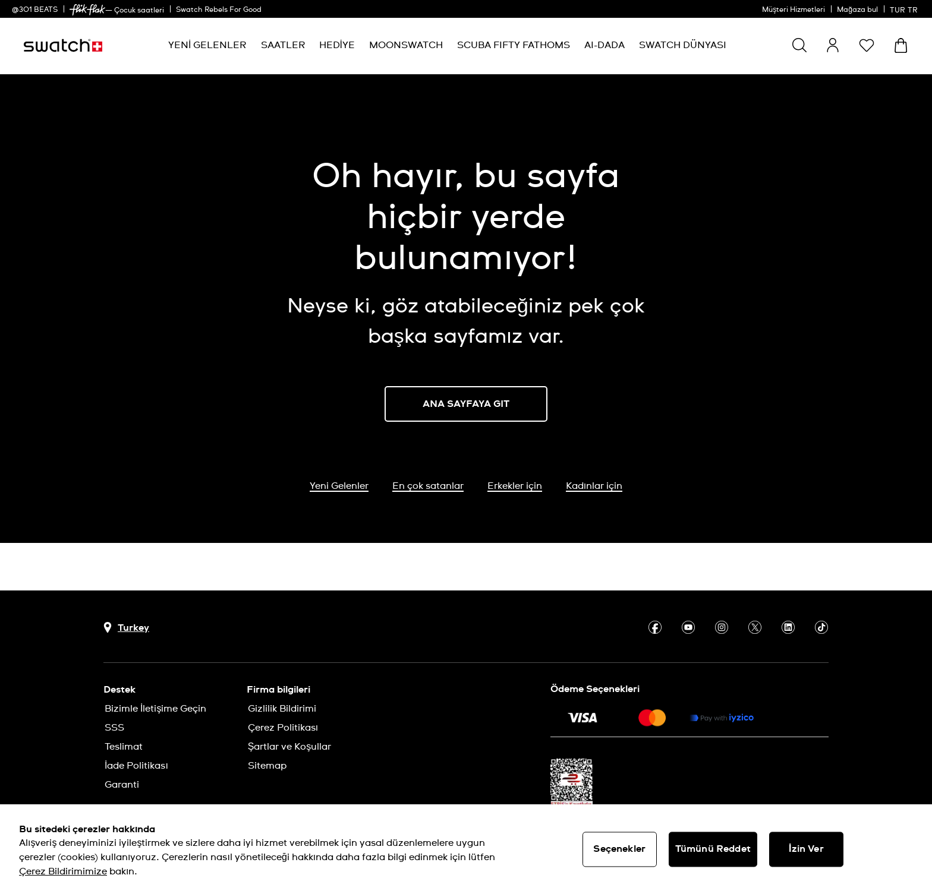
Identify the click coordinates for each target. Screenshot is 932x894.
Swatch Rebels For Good (219, 10)
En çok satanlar (428, 486)
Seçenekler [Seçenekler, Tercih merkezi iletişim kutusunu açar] (619, 849)
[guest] (833, 45)
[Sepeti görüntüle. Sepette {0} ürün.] (900, 45)
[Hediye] (337, 45)
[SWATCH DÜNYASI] (682, 45)
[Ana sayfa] (63, 45)
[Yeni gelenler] (207, 45)
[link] (87, 9)
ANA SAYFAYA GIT (466, 404)
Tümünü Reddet (713, 849)
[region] (466, 849)
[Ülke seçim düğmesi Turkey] (126, 627)
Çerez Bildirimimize (63, 871)
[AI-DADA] (604, 45)
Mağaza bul (857, 10)
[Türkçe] (905, 9)
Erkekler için (514, 486)
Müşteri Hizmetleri (793, 10)
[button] (866, 45)
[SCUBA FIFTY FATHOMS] (513, 45)
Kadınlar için (594, 486)
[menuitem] (207, 45)
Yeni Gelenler (339, 486)
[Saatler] (283, 45)
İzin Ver (806, 849)
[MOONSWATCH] (406, 45)
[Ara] (799, 45)
